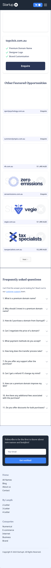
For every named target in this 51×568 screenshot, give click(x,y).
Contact (6, 490)
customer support (13, 291)
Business (6, 537)
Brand (5, 540)
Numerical (7, 526)
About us (6, 487)
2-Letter (6, 505)
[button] (37, 5)
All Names (7, 480)
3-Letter (6, 508)
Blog (4, 483)
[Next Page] (25, 259)
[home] (11, 4)
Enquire (25, 66)
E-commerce (8, 530)
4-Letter (6, 512)
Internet (6, 533)
